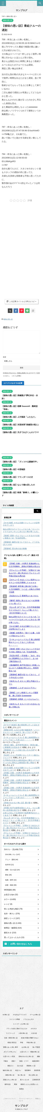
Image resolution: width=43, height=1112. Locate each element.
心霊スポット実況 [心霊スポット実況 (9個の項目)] (9, 1056)
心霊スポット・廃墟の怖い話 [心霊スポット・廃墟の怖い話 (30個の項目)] (29, 1052)
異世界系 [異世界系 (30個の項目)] (37, 1070)
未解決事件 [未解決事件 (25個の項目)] (35, 1061)
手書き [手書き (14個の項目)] (6, 1061)
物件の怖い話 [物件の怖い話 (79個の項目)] (7, 1070)
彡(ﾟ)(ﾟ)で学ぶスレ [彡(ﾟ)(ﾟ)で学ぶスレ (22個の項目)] (10, 1052)
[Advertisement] (21, 227)
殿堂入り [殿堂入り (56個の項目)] (11, 1066)
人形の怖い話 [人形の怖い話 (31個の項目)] (23, 1033)
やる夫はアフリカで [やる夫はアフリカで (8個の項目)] (19, 1015)
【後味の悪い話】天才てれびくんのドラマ (20, 432)
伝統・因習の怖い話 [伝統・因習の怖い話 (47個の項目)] (11, 1038)
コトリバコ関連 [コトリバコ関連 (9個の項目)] (14, 1019)
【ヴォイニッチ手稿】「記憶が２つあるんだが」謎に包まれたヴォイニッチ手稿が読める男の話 (21, 828)
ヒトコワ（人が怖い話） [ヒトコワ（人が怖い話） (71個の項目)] (21, 1024)
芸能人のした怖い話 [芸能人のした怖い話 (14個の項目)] (10, 1080)
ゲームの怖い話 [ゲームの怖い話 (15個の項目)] (35, 1015)
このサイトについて (9, 1098)
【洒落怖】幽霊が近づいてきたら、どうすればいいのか (21, 543)
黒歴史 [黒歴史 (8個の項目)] (21, 1089)
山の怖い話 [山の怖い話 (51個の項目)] (25, 1047)
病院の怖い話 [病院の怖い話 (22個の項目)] (9, 1075)
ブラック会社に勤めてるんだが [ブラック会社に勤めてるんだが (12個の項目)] (16, 1028)
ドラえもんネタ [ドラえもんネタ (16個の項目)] (28, 1019)
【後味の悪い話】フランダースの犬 (17, 477)
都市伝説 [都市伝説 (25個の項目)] (8, 1084)
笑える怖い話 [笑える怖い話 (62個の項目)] (33, 1075)
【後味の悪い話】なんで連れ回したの (18, 485)
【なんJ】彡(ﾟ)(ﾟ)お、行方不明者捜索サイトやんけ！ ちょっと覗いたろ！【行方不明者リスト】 (21, 820)
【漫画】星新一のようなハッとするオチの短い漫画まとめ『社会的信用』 (21, 537)
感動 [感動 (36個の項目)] (38, 1056)
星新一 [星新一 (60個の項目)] (14, 1061)
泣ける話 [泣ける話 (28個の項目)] (20, 1066)
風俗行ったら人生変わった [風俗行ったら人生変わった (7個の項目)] (29, 1084)
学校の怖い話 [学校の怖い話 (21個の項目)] (30, 1042)
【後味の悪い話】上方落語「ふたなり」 (19, 417)
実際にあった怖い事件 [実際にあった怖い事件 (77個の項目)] (10, 1047)
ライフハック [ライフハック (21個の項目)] (10, 1033)
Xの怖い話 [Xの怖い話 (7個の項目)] (6, 1015)
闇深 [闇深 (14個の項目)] (15, 1084)
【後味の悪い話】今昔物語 (13, 469)
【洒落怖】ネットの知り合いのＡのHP (19, 750)
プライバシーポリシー (25, 1098)
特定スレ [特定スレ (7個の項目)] (18, 1070)
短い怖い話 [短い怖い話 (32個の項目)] (21, 1075)
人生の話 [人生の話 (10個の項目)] (34, 1033)
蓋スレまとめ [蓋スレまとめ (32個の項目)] (24, 1080)
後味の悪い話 (8, 319)
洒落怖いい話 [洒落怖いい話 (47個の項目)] (30, 1066)
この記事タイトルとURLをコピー (21, 301)
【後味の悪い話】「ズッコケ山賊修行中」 (20, 462)
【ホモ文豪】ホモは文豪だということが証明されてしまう (21, 524)
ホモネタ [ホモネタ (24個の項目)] (34, 1028)
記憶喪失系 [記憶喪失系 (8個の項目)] (36, 1080)
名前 (4, 357)
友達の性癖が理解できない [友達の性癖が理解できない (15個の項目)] (30, 1038)
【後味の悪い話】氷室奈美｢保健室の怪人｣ (20, 425)
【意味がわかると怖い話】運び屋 (16, 803)
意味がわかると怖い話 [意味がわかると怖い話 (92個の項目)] (26, 1056)
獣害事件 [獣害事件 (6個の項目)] (28, 1070)
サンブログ (21, 10)
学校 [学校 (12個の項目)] (21, 1042)
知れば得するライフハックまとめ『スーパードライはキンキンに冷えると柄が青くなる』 (21, 530)
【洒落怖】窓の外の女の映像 (15, 549)
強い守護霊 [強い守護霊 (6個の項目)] (36, 1047)
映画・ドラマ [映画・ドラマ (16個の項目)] (23, 1061)
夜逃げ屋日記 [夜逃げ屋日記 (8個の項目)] (12, 1042)
